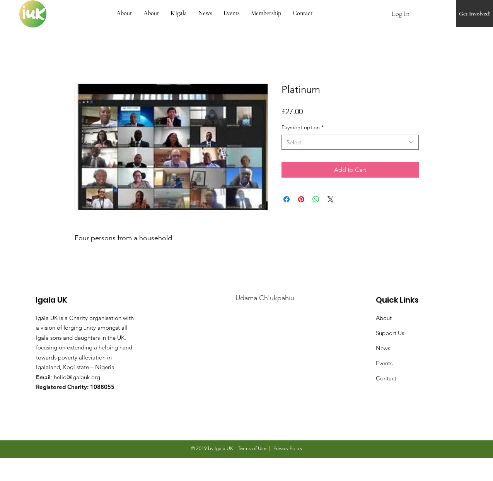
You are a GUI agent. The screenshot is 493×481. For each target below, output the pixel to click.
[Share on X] (330, 199)
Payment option (302, 127)
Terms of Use (252, 448)
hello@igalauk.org (77, 377)
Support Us (390, 333)
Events (384, 363)
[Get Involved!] (474, 13)
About (384, 318)
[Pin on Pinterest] (301, 199)
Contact (386, 378)
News (383, 348)
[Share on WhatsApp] (316, 199)
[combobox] (350, 142)
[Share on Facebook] (286, 199)
